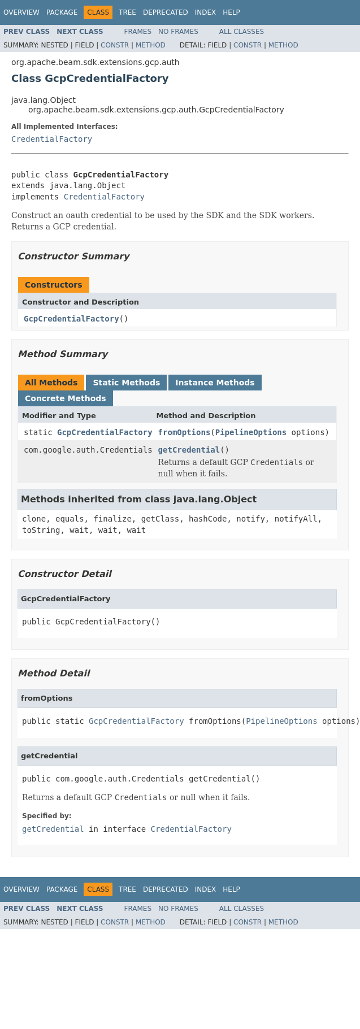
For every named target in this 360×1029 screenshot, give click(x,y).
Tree (127, 12)
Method (151, 45)
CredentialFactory (51, 139)
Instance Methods (214, 382)
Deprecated (165, 12)
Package (61, 12)
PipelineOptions (251, 432)
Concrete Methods (65, 398)
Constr (115, 45)
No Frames (178, 32)
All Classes (241, 32)
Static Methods (126, 382)
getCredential (189, 449)
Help (231, 12)
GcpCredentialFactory (71, 318)
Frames (138, 32)
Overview (21, 12)
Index (205, 12)
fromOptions (184, 432)
